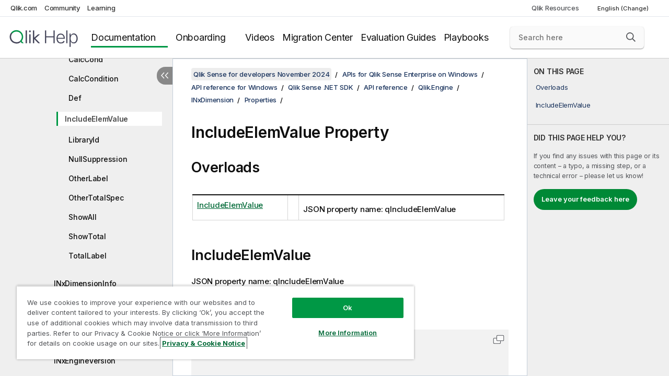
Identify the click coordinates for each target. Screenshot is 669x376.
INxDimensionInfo (85, 283)
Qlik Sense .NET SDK (320, 87)
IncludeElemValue (96, 118)
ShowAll (82, 217)
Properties (261, 100)
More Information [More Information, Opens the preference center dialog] (347, 332)
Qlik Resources (555, 8)
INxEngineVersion (85, 360)
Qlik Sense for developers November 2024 (261, 74)
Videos (259, 37)
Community (62, 8)
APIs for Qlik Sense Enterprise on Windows (410, 74)
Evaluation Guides (398, 37)
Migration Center (317, 37)
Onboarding (201, 37)
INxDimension (212, 100)
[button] (631, 37)
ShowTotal (87, 236)
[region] (215, 322)
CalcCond (85, 59)
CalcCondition (93, 78)
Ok (347, 307)
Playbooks (466, 37)
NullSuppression (97, 159)
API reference (386, 87)
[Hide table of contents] (164, 76)
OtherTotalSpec (96, 197)
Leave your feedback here (585, 199)
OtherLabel (88, 178)
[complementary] (598, 217)
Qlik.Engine (435, 87)
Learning (101, 8)
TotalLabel (87, 255)
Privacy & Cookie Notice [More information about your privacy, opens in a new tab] (203, 343)
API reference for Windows (234, 87)
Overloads (552, 87)
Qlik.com (23, 8)
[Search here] (577, 38)
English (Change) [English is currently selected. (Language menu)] (623, 8)
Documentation (123, 37)
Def (74, 97)
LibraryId (83, 139)
